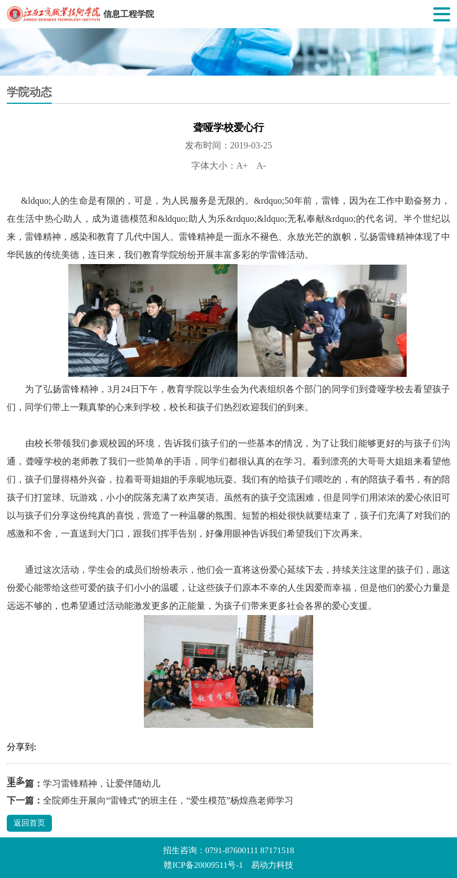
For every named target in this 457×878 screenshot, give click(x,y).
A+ (242, 165)
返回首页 (29, 823)
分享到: (21, 747)
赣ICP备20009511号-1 (203, 865)
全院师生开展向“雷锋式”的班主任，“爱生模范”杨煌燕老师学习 (168, 800)
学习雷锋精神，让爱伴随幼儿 (101, 783)
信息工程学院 (128, 14)
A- (261, 165)
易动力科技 (272, 865)
